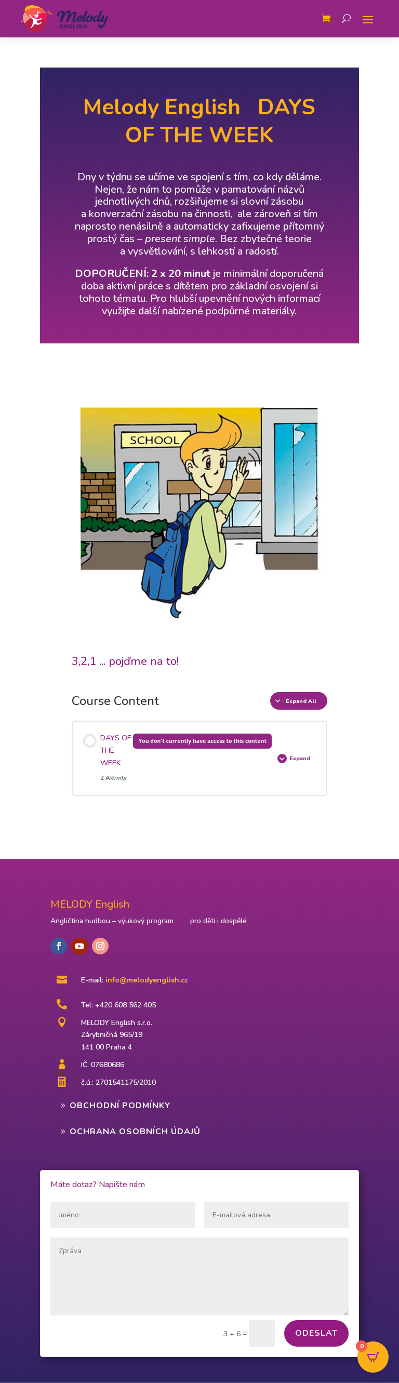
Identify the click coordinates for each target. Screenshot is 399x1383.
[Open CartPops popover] (373, 1357)
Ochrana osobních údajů (135, 1131)
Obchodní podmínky (120, 1105)
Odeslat (316, 1333)
